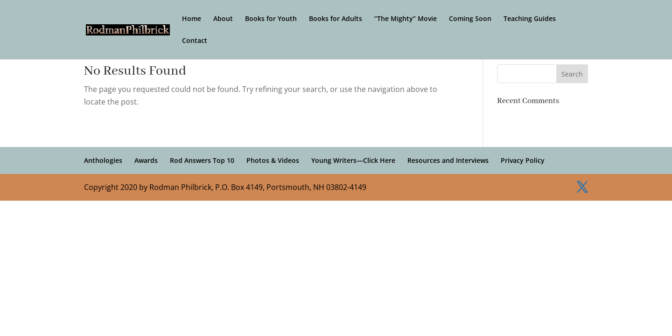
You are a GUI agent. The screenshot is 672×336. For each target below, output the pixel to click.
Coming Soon (470, 19)
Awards (146, 160)
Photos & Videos (272, 160)
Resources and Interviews (448, 160)
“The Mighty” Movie (405, 19)
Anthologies (103, 160)
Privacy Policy (523, 160)
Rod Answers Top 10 (202, 160)
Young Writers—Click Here (353, 160)
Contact (194, 41)
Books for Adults (335, 19)
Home (191, 19)
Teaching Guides (530, 19)
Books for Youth (271, 19)
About (223, 19)
